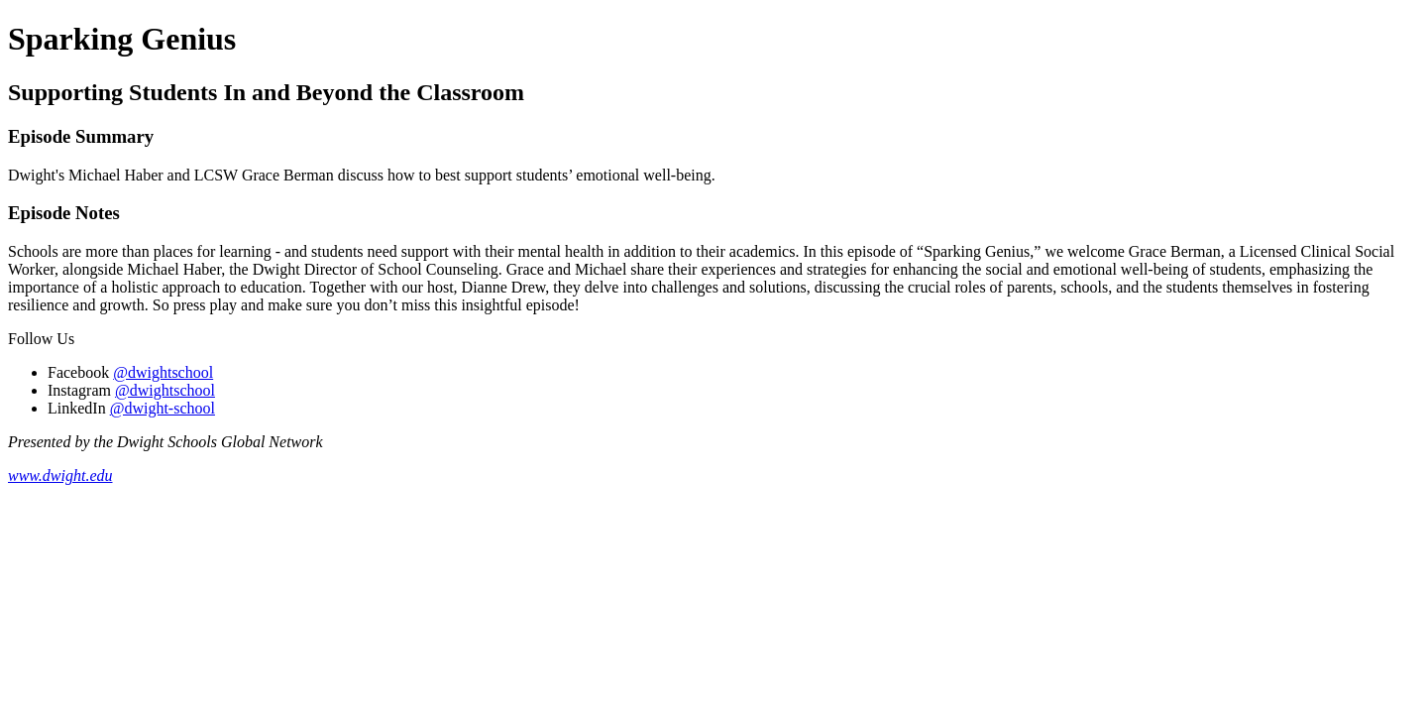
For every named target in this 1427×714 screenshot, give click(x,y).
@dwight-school (162, 408)
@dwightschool (163, 372)
